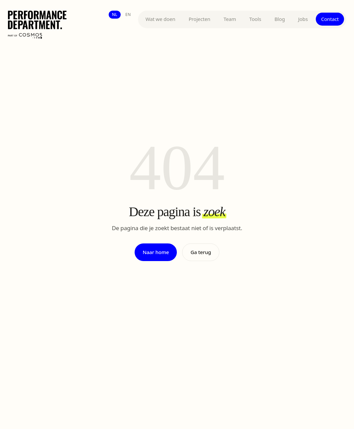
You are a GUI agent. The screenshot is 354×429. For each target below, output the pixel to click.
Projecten (199, 19)
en (128, 14)
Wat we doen (161, 19)
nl (114, 14)
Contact (330, 19)
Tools (255, 19)
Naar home (156, 252)
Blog (280, 19)
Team (230, 19)
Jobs (303, 19)
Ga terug (200, 252)
